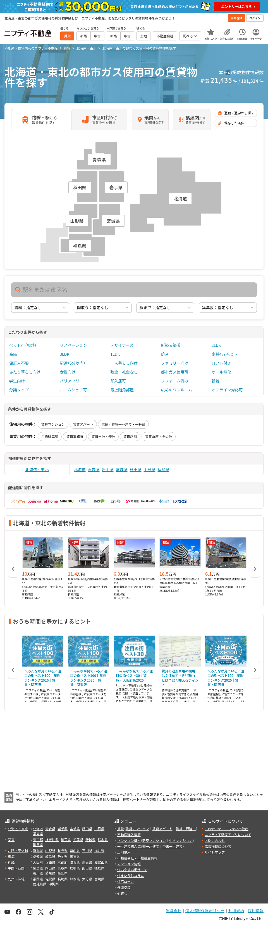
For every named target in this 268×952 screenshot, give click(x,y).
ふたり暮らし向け (24, 372)
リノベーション (73, 345)
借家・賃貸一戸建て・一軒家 (123, 424)
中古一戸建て (172, 846)
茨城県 (90, 839)
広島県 (38, 868)
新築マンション (154, 840)
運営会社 (173, 911)
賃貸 (120, 828)
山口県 (87, 868)
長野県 (63, 850)
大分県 (87, 878)
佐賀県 (50, 878)
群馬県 (38, 844)
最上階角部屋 (122, 390)
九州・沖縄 (16, 878)
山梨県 (50, 850)
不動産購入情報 (129, 834)
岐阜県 (50, 856)
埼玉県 (66, 839)
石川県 (87, 850)
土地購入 (124, 852)
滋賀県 (75, 862)
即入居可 (118, 381)
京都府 (63, 862)
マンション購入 (129, 840)
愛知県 (38, 856)
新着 (215, 381)
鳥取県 (63, 868)
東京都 (38, 839)
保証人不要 (19, 363)
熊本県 (75, 878)
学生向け (17, 381)
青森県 (94, 469)
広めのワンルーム (176, 390)
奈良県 (87, 862)
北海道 (80, 469)
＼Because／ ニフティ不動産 (226, 828)
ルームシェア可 (73, 390)
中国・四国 (16, 868)
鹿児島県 (39, 883)
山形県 (149, 469)
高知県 (63, 873)
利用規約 (236, 911)
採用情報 (256, 911)
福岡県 (38, 878)
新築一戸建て (149, 846)
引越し (122, 893)
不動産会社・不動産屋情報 (137, 858)
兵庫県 (50, 862)
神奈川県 (52, 839)
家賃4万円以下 (224, 354)
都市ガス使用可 (174, 372)
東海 (11, 856)
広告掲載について (218, 846)
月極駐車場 (49, 436)
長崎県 (63, 878)
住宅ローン (125, 881)
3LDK (64, 354)
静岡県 (63, 856)
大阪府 (38, 862)
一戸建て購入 (127, 846)
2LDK (216, 345)
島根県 (75, 868)
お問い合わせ (215, 840)
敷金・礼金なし (124, 372)
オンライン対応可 (227, 390)
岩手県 (108, 469)
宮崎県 (99, 878)
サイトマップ (215, 852)
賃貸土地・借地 (103, 436)
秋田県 (136, 469)
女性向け (67, 372)
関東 (11, 839)
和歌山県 (101, 862)
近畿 (11, 862)
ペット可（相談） (23, 345)
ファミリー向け (174, 363)
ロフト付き (221, 363)
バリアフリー (71, 381)
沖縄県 (54, 883)
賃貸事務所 (74, 436)
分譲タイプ (19, 390)
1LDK (115, 354)
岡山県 (50, 868)
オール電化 (221, 372)
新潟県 (38, 850)
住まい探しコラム (130, 875)
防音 (165, 354)
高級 (13, 354)
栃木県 (103, 839)
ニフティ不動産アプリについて (228, 834)
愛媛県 (50, 873)
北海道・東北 (37, 469)
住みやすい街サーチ (132, 869)
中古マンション (181, 840)
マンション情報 (129, 863)
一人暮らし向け (124, 363)
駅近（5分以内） (72, 363)
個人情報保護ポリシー (204, 911)
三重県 (75, 856)
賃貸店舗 (130, 436)
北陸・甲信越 (18, 850)
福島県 (163, 469)
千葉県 (78, 839)
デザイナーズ (121, 345)
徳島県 (99, 868)
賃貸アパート (83, 424)
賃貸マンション (53, 424)
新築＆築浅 (171, 345)
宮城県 (122, 469)
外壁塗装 (124, 887)
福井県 (99, 850)
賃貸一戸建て (186, 828)
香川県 (38, 873)
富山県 (75, 850)
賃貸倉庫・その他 (158, 436)
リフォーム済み (174, 381)
